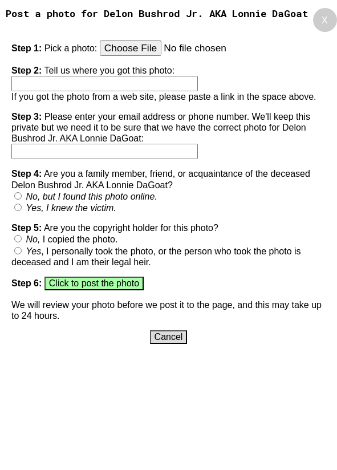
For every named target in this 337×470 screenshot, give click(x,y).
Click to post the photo (94, 283)
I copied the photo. (71, 239)
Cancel (169, 337)
